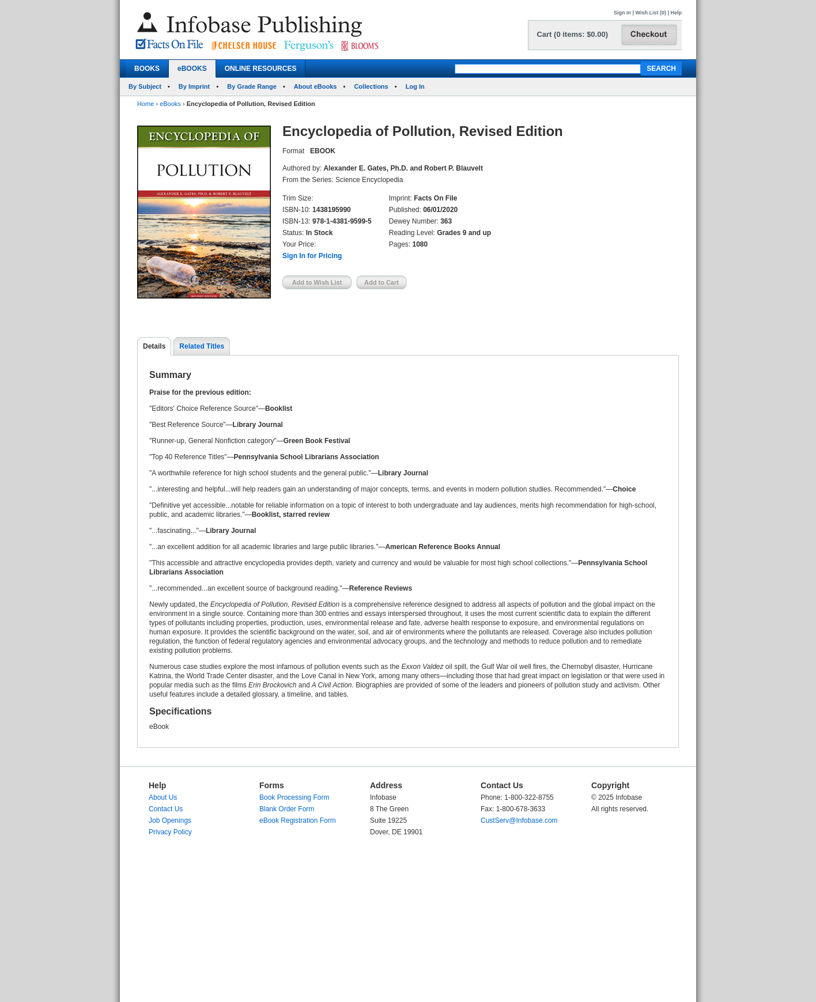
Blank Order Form (286, 809)
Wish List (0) (651, 13)
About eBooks (315, 86)
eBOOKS (192, 69)
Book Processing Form (294, 797)
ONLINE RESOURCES (261, 69)
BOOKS (147, 69)
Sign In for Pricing (312, 256)
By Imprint (194, 86)
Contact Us (166, 809)
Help (676, 13)
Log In (415, 86)
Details (154, 346)
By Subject (145, 86)
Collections (371, 86)
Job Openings (170, 820)
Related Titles (201, 346)
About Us (163, 797)
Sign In (622, 13)
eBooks (170, 103)
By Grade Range (252, 86)
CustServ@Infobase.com (519, 820)
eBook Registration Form (297, 820)
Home (145, 103)
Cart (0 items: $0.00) (572, 34)
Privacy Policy (170, 832)
